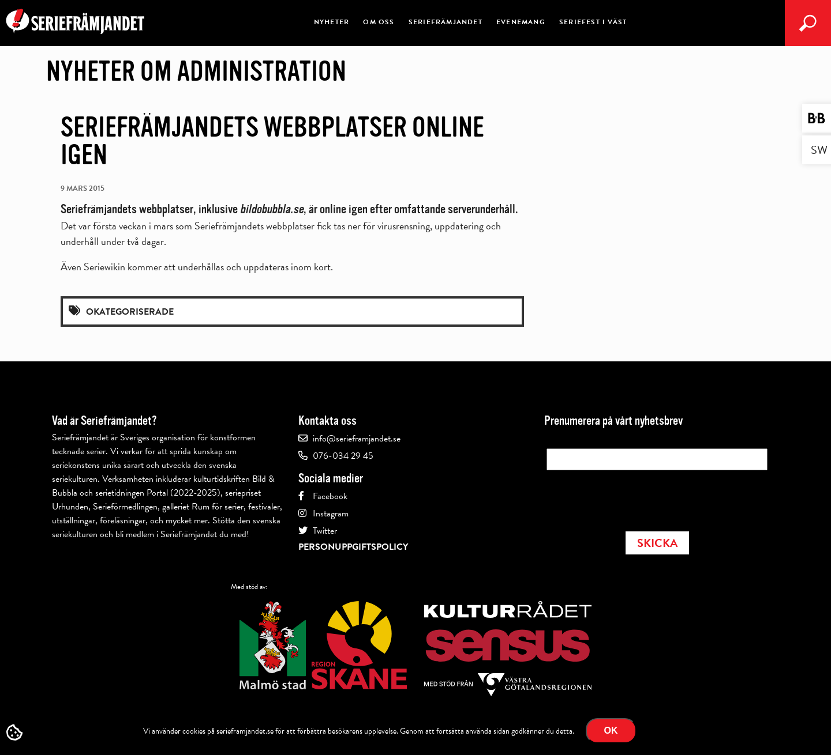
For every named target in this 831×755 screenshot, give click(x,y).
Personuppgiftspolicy (353, 547)
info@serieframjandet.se (356, 439)
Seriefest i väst (593, 21)
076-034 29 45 (343, 456)
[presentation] (634, 497)
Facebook (330, 496)
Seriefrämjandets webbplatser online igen (272, 141)
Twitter (325, 531)
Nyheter (331, 21)
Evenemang (520, 21)
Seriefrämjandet (445, 21)
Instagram (331, 513)
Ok (611, 730)
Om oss (378, 21)
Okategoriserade (130, 312)
